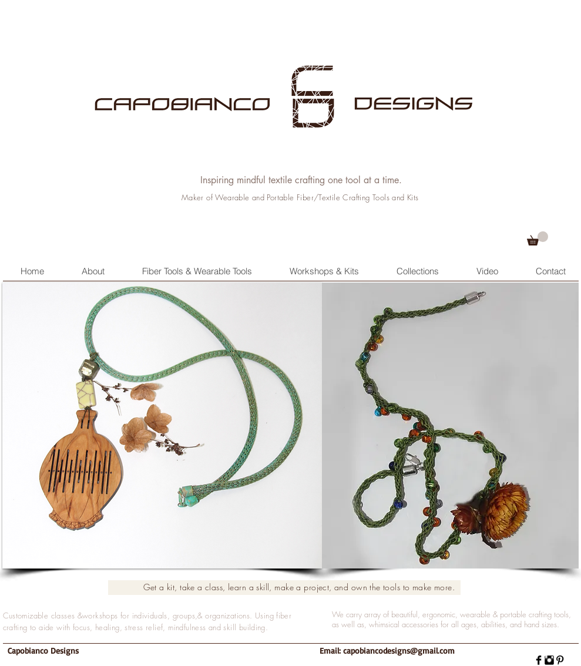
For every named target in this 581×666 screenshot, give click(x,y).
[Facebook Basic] (538, 660)
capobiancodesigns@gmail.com (399, 650)
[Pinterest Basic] (560, 660)
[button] (537, 238)
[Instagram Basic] (549, 660)
